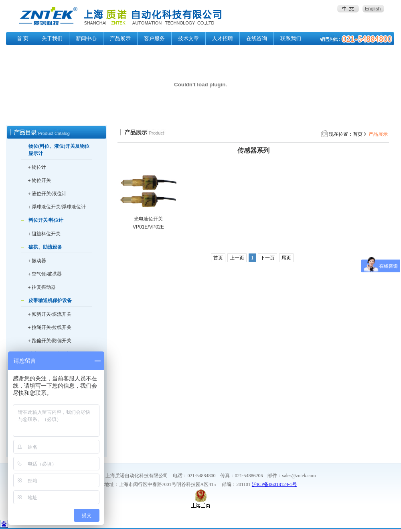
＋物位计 (36, 167)
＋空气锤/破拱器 (44, 274)
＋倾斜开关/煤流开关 (49, 314)
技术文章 (188, 38)
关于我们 (52, 38)
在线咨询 (256, 38)
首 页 (22, 38)
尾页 (286, 258)
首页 (218, 258)
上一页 (237, 258)
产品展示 (120, 38)
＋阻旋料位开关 (44, 234)
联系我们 (290, 38)
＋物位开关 (39, 180)
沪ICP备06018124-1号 (274, 484)
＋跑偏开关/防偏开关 (49, 340)
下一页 (267, 258)
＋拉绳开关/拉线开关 (49, 327)
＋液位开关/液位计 (47, 193)
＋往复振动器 (41, 287)
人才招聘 (222, 38)
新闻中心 (86, 38)
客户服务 (154, 38)
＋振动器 (36, 260)
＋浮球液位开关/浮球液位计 (56, 207)
